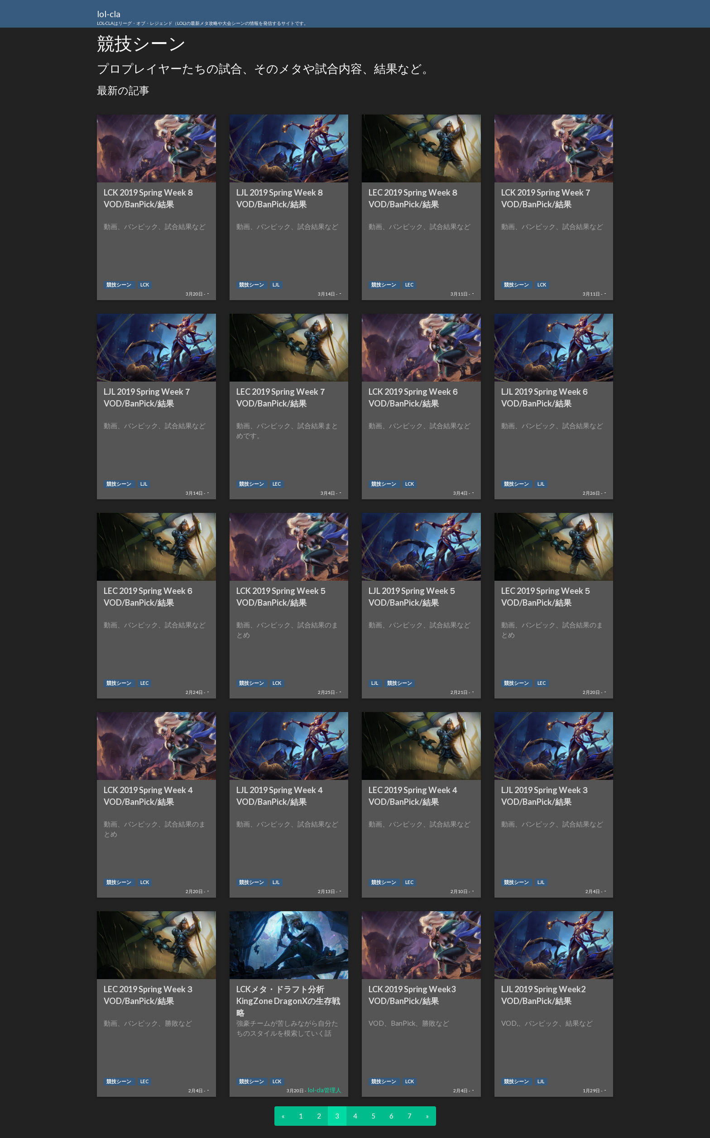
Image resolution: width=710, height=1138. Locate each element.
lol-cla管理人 (324, 1090)
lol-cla (202, 18)
